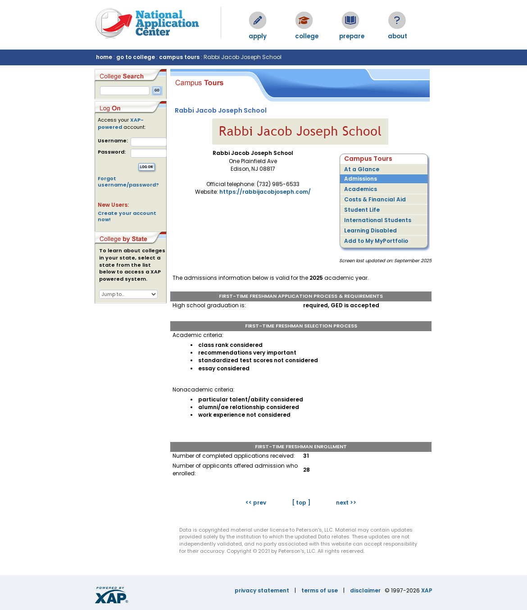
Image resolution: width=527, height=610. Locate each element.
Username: (113, 140)
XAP (426, 590)
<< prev (255, 502)
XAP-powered (121, 123)
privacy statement (262, 590)
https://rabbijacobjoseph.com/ (265, 192)
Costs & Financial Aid (375, 199)
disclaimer (365, 590)
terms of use (319, 590)
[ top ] (301, 502)
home (104, 57)
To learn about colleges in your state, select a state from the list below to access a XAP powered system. (132, 264)
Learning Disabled (370, 230)
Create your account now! (127, 216)
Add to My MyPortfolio (376, 241)
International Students (377, 220)
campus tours (179, 57)
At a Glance (361, 169)
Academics (360, 189)
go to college (135, 57)
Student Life (362, 210)
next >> (346, 502)
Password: (112, 152)
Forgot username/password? (128, 181)
